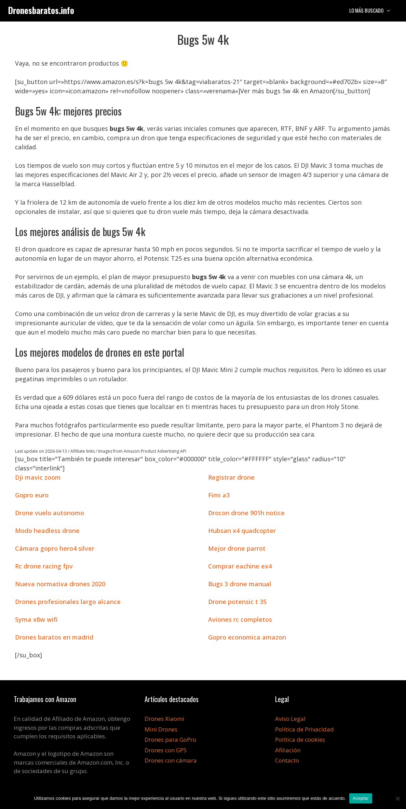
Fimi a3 (219, 495)
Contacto (287, 760)
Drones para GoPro (170, 739)
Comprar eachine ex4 (240, 566)
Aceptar (361, 798)
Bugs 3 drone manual (239, 584)
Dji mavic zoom (38, 477)
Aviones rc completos (240, 619)
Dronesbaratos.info (41, 10)
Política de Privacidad (304, 729)
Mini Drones (161, 729)
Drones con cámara (171, 760)
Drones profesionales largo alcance (68, 602)
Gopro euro (32, 495)
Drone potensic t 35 (237, 602)
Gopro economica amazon (247, 637)
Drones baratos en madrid (54, 637)
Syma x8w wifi (36, 619)
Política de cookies (300, 739)
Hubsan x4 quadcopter (242, 530)
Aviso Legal (290, 719)
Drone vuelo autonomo (49, 513)
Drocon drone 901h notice (246, 513)
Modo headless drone (47, 530)
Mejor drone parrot (237, 548)
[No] (397, 798)
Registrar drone (231, 477)
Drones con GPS (166, 750)
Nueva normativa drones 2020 (60, 584)
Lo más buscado (373, 10)
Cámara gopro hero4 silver (54, 548)
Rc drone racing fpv (44, 566)
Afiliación (287, 750)
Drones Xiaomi (164, 719)
